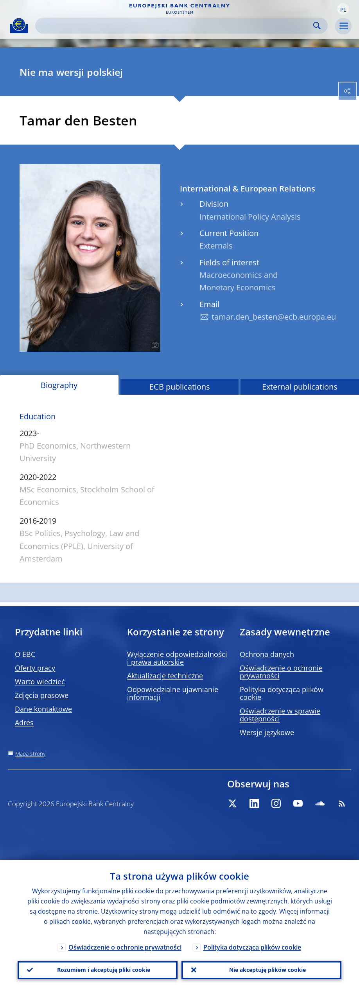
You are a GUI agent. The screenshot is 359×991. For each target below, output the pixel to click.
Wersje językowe (267, 732)
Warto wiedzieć (40, 681)
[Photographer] (153, 345)
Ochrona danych (267, 654)
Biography (59, 385)
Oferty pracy (35, 668)
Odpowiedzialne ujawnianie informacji (172, 693)
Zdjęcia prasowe (41, 695)
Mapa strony (30, 753)
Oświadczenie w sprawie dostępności (280, 714)
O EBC (25, 654)
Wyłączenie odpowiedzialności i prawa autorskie (177, 658)
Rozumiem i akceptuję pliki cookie (103, 969)
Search (317, 25)
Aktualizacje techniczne (165, 675)
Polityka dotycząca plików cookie (281, 693)
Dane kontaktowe (43, 709)
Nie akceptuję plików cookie (267, 969)
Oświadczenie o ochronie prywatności (281, 671)
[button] (343, 9)
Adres (24, 722)
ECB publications (179, 386)
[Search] (175, 25)
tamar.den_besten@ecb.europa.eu (274, 316)
